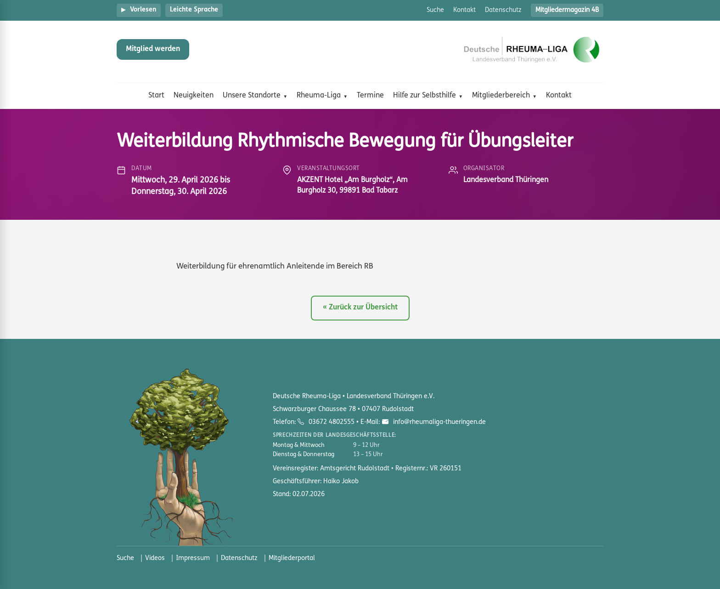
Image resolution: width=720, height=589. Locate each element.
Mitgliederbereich (501, 95)
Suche (435, 10)
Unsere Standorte (252, 95)
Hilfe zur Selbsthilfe (424, 95)
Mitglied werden (153, 49)
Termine (370, 95)
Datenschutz (503, 10)
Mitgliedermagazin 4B (567, 10)
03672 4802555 (331, 422)
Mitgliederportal (292, 558)
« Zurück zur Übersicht (360, 307)
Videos (155, 558)
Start (156, 95)
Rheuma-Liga (319, 95)
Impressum (193, 558)
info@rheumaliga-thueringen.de (438, 422)
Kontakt (464, 10)
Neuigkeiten (194, 95)
